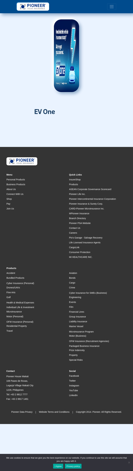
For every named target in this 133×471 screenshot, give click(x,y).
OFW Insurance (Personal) (19, 322)
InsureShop (75, 179)
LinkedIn (73, 395)
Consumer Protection (79, 252)
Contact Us (74, 228)
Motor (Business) (77, 336)
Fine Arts (10, 292)
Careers (73, 233)
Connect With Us (14, 194)
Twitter (72, 380)
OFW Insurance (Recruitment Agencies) (89, 341)
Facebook (74, 376)
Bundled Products (15, 278)
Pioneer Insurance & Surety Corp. (86, 203)
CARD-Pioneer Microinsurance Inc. (86, 208)
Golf (8, 297)
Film (71, 307)
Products (73, 184)
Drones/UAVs (13, 287)
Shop (9, 199)
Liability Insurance (78, 321)
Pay (8, 203)
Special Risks (76, 360)
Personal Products (15, 179)
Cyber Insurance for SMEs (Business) (88, 293)
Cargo (72, 282)
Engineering (75, 297)
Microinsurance (14, 311)
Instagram (74, 385)
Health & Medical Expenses (20, 302)
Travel (9, 331)
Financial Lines (76, 312)
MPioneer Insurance (79, 213)
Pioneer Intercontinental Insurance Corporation (92, 199)
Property (73, 355)
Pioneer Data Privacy (22, 412)
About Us (11, 189)
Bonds (72, 278)
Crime (72, 287)
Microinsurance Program (81, 331)
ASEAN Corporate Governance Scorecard (90, 189)
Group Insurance (77, 316)
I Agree (58, 466)
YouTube (73, 390)
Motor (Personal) (14, 316)
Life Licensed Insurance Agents (85, 242)
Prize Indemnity (77, 350)
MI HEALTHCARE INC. (80, 257)
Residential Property (16, 326)
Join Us (10, 208)
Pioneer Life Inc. (77, 194)
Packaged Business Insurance (84, 346)
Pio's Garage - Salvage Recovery (85, 237)
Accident (10, 273)
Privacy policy (73, 466)
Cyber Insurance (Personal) (20, 283)
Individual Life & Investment (20, 307)
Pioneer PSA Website (80, 223)
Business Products (15, 184)
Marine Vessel (76, 326)
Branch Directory (77, 218)
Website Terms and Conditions (54, 412)
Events (72, 302)
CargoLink (74, 247)
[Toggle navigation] (111, 6)
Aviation (73, 273)
